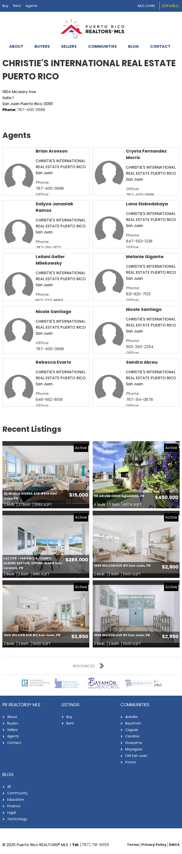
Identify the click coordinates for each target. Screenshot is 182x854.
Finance (13, 806)
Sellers (69, 46)
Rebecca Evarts (53, 362)
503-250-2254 (140, 347)
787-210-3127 (48, 247)
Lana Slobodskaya (147, 204)
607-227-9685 (49, 300)
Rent (17, 5)
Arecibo (131, 716)
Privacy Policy (153, 844)
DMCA (174, 844)
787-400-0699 (31, 110)
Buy (5, 5)
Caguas (131, 729)
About (16, 46)
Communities (102, 46)
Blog (133, 46)
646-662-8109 (49, 399)
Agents (31, 5)
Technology (17, 819)
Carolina (132, 736)
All (9, 786)
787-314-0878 (139, 399)
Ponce (130, 762)
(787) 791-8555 (94, 845)
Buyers (42, 46)
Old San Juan (136, 755)
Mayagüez (133, 749)
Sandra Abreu (142, 362)
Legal (11, 812)
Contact (160, 46)
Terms (133, 844)
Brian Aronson (52, 151)
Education (15, 799)
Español (170, 6)
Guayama (133, 742)
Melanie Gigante (145, 257)
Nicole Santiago (53, 311)
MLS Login (146, 5)
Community (17, 793)
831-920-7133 (138, 294)
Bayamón (133, 723)
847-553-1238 (139, 241)
